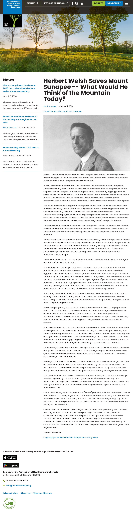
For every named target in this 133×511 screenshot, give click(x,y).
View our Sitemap (42, 493)
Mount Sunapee (74, 111)
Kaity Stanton (9, 127)
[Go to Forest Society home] (12, 13)
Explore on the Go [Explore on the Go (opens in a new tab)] (54, 3)
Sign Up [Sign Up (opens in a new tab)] (31, 3)
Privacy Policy (10, 493)
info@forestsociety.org (18, 485)
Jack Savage (49, 106)
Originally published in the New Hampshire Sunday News (70, 437)
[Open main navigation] (126, 3)
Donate (98, 3)
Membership (114, 3)
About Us (25, 493)
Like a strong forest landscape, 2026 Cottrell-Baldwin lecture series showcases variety (19, 88)
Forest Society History (54, 111)
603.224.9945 (21, 480)
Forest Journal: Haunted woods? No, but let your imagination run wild (20, 119)
